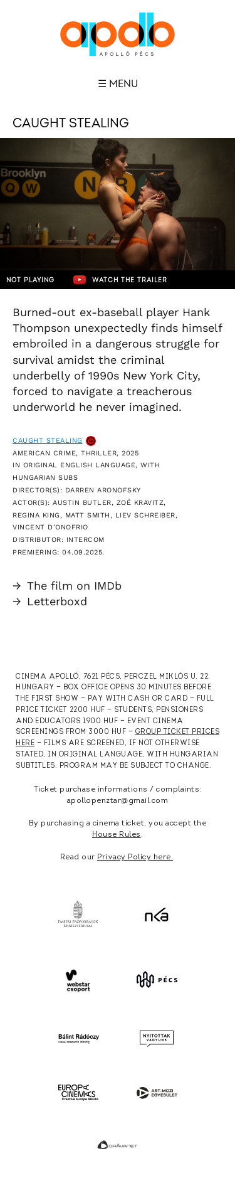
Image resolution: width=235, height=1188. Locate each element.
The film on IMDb (67, 585)
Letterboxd (50, 601)
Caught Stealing (48, 441)
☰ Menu (118, 84)
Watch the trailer (120, 279)
